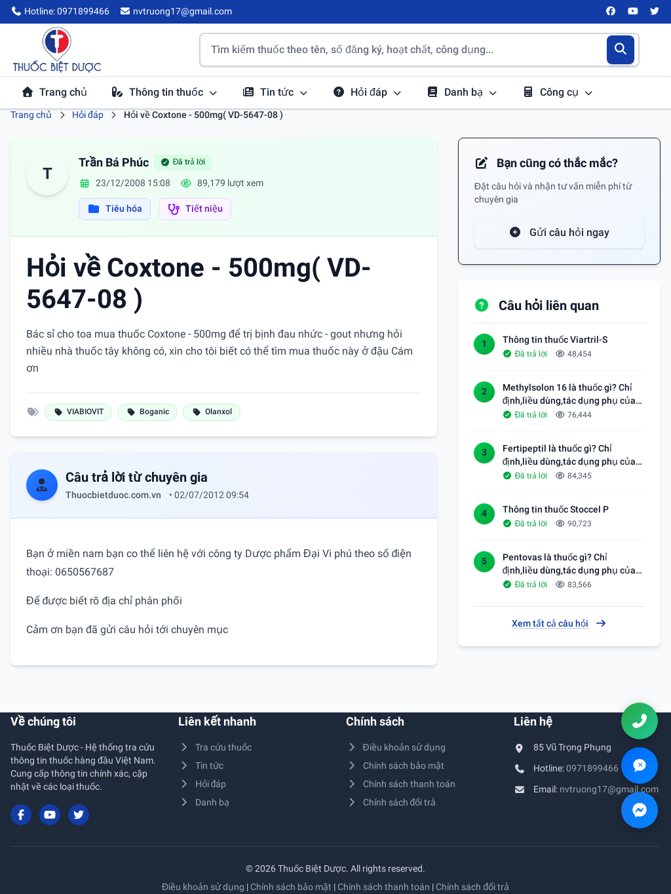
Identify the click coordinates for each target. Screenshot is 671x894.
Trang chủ (54, 92)
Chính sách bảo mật (395, 765)
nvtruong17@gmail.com (609, 789)
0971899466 (592, 768)
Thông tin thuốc (164, 92)
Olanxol (211, 411)
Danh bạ (462, 92)
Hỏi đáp (367, 92)
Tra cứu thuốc (215, 747)
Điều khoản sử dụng (396, 747)
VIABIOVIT (78, 411)
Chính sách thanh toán (400, 784)
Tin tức (275, 92)
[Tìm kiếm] (621, 49)
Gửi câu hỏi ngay (558, 232)
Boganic (147, 411)
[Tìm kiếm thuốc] (419, 50)
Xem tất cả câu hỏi (559, 623)
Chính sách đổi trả (391, 802)
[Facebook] (611, 11)
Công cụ (558, 92)
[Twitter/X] (655, 11)
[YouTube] (633, 11)
